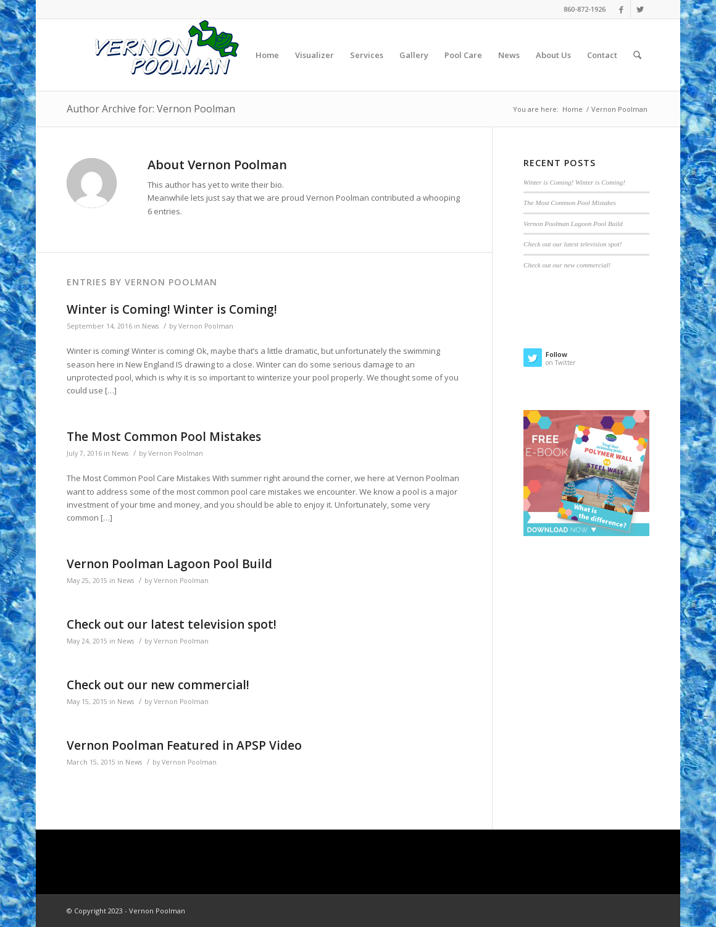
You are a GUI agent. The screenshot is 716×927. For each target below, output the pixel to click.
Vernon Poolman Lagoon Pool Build (169, 564)
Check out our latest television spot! (172, 624)
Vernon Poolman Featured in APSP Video (184, 745)
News (150, 326)
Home (572, 109)
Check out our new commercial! (158, 685)
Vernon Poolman (205, 326)
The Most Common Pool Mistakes (164, 437)
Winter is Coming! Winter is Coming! (172, 309)
